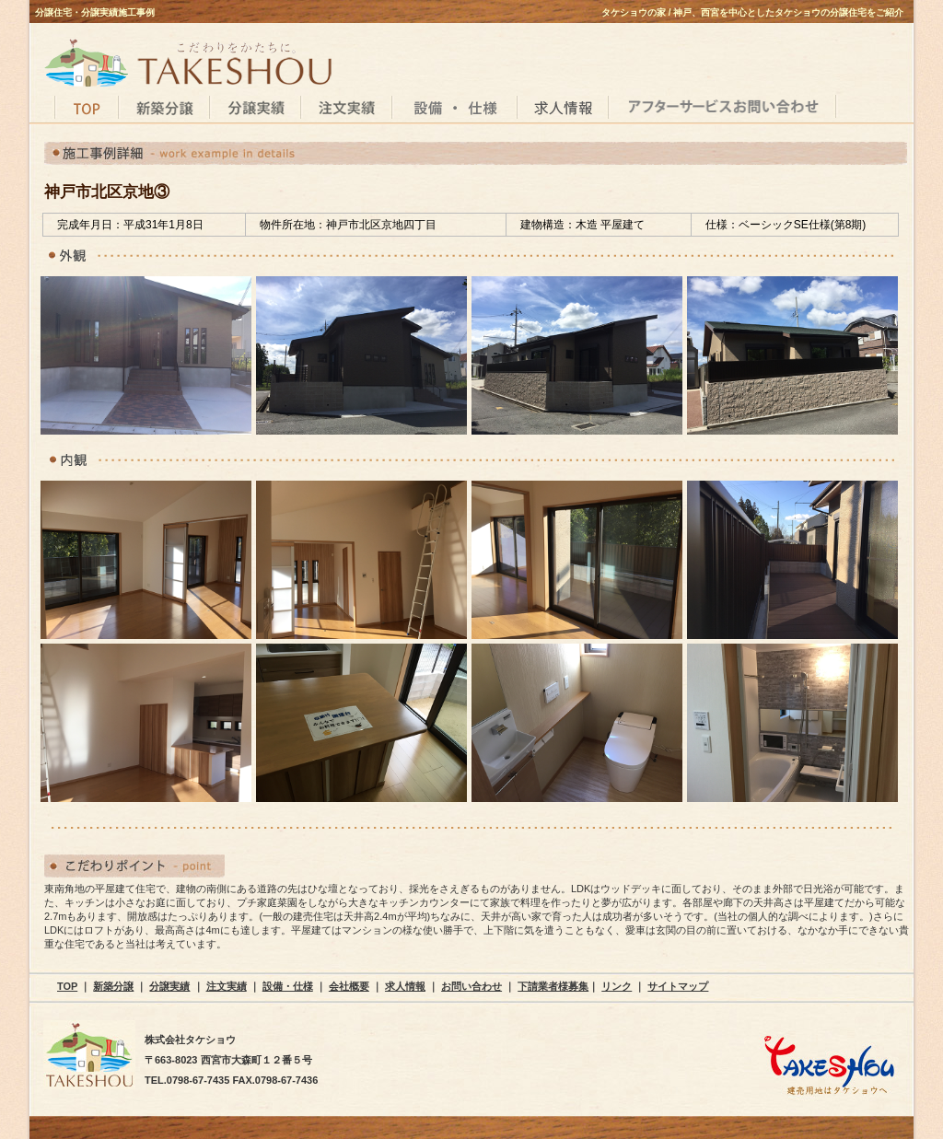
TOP (67, 986)
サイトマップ (677, 986)
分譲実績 (169, 986)
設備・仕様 (287, 986)
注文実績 (226, 986)
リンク (616, 986)
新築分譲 (113, 986)
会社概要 (349, 986)
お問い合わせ (471, 986)
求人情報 (405, 986)
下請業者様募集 (553, 986)
